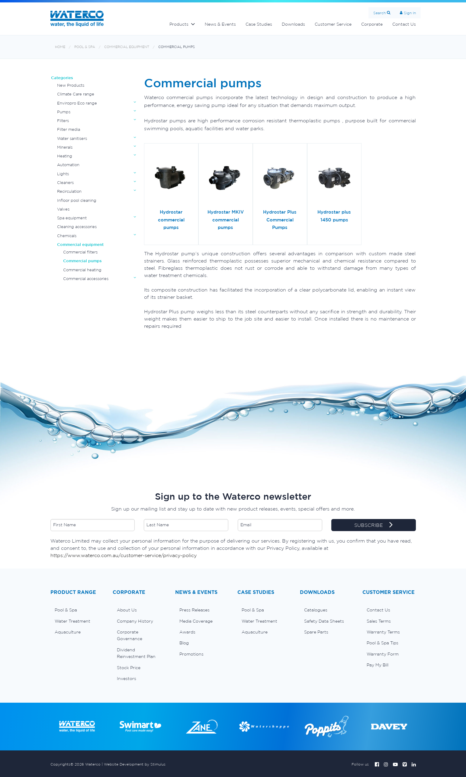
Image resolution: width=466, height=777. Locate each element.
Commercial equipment (126, 47)
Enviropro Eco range (77, 103)
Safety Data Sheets (324, 621)
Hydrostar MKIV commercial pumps (225, 219)
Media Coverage (196, 621)
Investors (126, 678)
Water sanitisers (72, 138)
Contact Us (404, 24)
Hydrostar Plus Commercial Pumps (280, 219)
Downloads (293, 24)
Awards (187, 632)
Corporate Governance (129, 635)
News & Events (220, 24)
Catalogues (315, 610)
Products (178, 24)
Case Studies (259, 24)
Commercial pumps (176, 47)
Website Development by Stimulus (135, 764)
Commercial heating (82, 270)
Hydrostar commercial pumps (171, 219)
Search (379, 13)
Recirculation (69, 191)
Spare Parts (316, 632)
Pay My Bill (377, 665)
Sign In (410, 13)
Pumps (63, 112)
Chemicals (66, 236)
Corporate (372, 24)
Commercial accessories (85, 278)
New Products (70, 85)
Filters (63, 120)
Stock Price (128, 667)
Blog (184, 642)
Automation (68, 165)
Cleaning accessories (77, 226)
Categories (62, 78)
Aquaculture (68, 632)
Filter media (68, 129)
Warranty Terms (383, 632)
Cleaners (65, 182)
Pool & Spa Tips (382, 642)
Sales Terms (379, 621)
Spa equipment (72, 218)
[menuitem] (77, 610)
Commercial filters (80, 252)
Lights (63, 174)
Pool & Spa (84, 47)
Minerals (64, 147)
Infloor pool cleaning (76, 200)
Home (60, 47)
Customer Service (333, 24)
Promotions (191, 654)
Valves (63, 209)
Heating (64, 156)
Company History (135, 621)
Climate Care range (75, 94)
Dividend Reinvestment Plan (136, 653)
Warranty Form (383, 654)
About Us (127, 610)
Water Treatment (72, 621)
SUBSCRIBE (373, 525)
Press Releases (194, 610)
